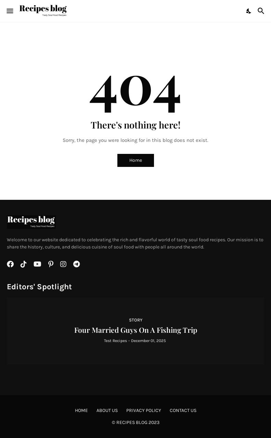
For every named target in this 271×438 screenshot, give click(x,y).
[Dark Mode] (249, 11)
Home (135, 160)
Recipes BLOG (131, 422)
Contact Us (183, 410)
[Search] (262, 11)
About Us (107, 410)
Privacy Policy (143, 410)
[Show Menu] (9, 11)
